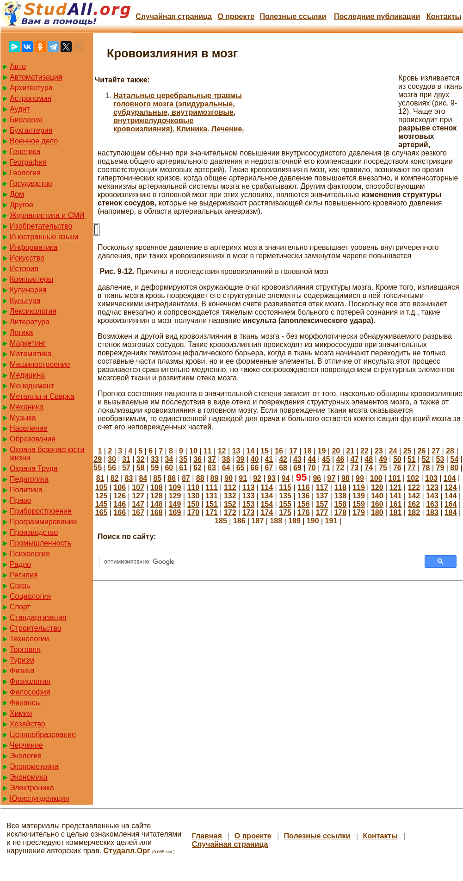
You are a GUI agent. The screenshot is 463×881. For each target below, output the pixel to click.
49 (383, 459)
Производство (34, 532)
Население (29, 428)
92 (257, 478)
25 (407, 451)
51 (411, 459)
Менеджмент (32, 386)
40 (255, 459)
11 (208, 451)
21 (350, 451)
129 (175, 496)
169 (175, 512)
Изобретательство (41, 226)
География (28, 162)
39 (240, 459)
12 (222, 451)
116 (303, 487)
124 (450, 487)
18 (307, 451)
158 (340, 504)
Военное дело (34, 141)
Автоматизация (36, 77)
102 (413, 478)
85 (157, 478)
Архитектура (31, 88)
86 (171, 478)
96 (317, 478)
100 (376, 478)
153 (248, 504)
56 (112, 468)
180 (377, 512)
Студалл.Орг (127, 851)
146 (119, 504)
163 (432, 504)
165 (101, 512)
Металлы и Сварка (42, 396)
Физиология (30, 681)
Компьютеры (31, 279)
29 (97, 459)
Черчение (26, 745)
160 (377, 504)
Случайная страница (174, 16)
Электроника (32, 788)
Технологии (29, 639)
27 (436, 451)
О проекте (235, 16)
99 (360, 478)
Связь (20, 585)
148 (156, 504)
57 (126, 468)
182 (413, 512)
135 (285, 496)
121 (395, 487)
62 (197, 468)
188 (276, 521)
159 (358, 504)
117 (322, 487)
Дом (17, 194)
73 (354, 468)
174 (266, 512)
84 (143, 478)
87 (186, 478)
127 (138, 496)
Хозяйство (27, 724)
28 (450, 451)
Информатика (33, 247)
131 (211, 496)
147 (138, 504)
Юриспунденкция (39, 798)
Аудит (20, 109)
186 (239, 521)
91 (243, 478)
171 (211, 512)
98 (345, 478)
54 (454, 459)
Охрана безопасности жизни (47, 454)
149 (175, 504)
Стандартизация (38, 617)
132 (230, 496)
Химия (21, 713)
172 (230, 512)
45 (326, 459)
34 (169, 459)
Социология (30, 596)
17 (293, 451)
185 (221, 521)
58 (140, 468)
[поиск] (258, 562)
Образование (33, 439)
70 (312, 468)
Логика (21, 332)
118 (340, 487)
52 (426, 459)
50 (397, 459)
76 (397, 468)
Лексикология (33, 311)
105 (101, 487)
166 (119, 512)
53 (440, 459)
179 (358, 512)
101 (395, 478)
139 (358, 496)
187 (258, 521)
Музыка (23, 418)
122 (413, 487)
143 (432, 496)
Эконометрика (34, 766)
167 (138, 512)
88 (200, 478)
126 (119, 496)
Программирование (43, 522)
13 (236, 451)
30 (112, 459)
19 (322, 451)
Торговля (25, 649)
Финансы (25, 703)
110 (193, 487)
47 (354, 459)
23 (379, 451)
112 (230, 487)
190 (313, 521)
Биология (26, 120)
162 (413, 504)
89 (214, 478)
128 (156, 496)
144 (450, 496)
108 (156, 487)
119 (358, 487)
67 (269, 468)
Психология (30, 554)
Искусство (27, 258)
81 (100, 478)
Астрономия (30, 98)
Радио (20, 564)
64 (226, 468)
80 (454, 468)
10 (193, 451)
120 (377, 487)
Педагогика (29, 479)
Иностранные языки (44, 237)
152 (230, 504)
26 (421, 451)
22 (364, 451)
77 (411, 468)
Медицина (27, 375)
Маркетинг (28, 343)
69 (297, 468)
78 (426, 468)
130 (193, 496)
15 (264, 451)
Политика (26, 490)
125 (101, 496)
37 (212, 459)
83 (129, 478)
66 (255, 468)
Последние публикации (377, 16)
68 (283, 468)
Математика (30, 354)
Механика (26, 407)
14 (250, 451)
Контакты (443, 16)
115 (285, 487)
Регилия (24, 575)
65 (240, 468)
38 (226, 459)
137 (322, 496)
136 (303, 496)
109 (175, 487)
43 (297, 459)
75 (383, 468)
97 (331, 478)
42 (283, 459)
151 (211, 504)
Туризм (22, 660)
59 (155, 468)
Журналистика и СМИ (47, 215)
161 (395, 504)
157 (322, 504)
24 (393, 451)
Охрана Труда (34, 468)
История (24, 269)
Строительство (35, 628)
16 (279, 451)
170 (193, 512)
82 (115, 478)
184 (450, 512)
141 (395, 496)
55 (97, 468)
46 (340, 459)
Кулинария (28, 290)
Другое (21, 205)
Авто (18, 66)
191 (331, 521)
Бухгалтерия (31, 130)
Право (20, 500)
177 (322, 512)
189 (294, 521)
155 (285, 504)
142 (413, 496)
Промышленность (40, 543)
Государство (31, 183)
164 (450, 504)
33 (155, 459)
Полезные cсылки (292, 16)
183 (432, 512)
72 (340, 468)
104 (450, 478)
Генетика (25, 151)
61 (183, 468)
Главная (207, 836)
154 (266, 504)
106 (119, 487)
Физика (22, 671)
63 (212, 468)
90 (228, 478)
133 (248, 496)
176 (303, 512)
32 (140, 459)
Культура (25, 300)
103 (431, 478)
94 (286, 478)
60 (169, 468)
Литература (29, 322)
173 (248, 512)
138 (340, 496)
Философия (30, 692)
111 (211, 487)
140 (377, 496)
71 (326, 468)
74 (368, 468)
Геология (25, 173)
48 (368, 459)
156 (303, 504)
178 (340, 512)
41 (269, 459)
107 (138, 487)
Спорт (20, 607)
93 (271, 478)
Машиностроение (40, 364)
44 (312, 459)
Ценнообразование (43, 734)
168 (156, 512)
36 (197, 459)
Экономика (29, 777)
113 (248, 487)
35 (183, 459)
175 (285, 512)
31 (126, 459)
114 (266, 487)
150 (193, 504)
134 (266, 496)
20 (336, 451)
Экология (26, 756)
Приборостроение (41, 511)
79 (440, 468)
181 (395, 512)
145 (101, 504)
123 (432, 487)
